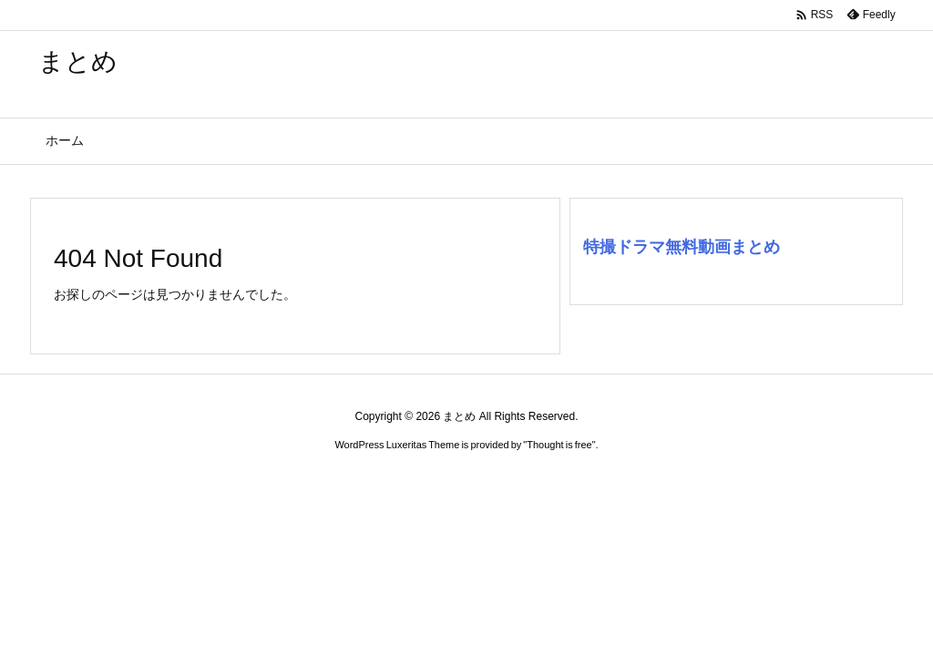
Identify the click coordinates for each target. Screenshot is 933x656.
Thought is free (559, 444)
